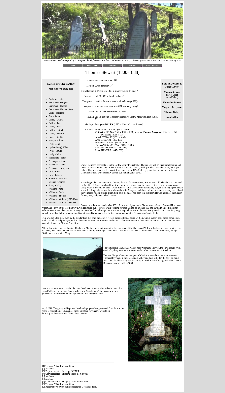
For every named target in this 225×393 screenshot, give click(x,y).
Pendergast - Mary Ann (59, 168)
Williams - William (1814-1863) (63, 202)
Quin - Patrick (55, 175)
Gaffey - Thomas (56, 133)
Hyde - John (54, 144)
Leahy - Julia (55, 154)
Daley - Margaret (56, 113)
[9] (43, 387)
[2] (43, 368)
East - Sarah (54, 116)
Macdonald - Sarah (57, 157)
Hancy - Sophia (56, 137)
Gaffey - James (56, 123)
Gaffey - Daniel (56, 119)
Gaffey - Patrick (56, 130)
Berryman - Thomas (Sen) (61, 109)
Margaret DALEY (104, 124)
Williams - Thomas (57, 195)
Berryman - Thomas (58, 106)
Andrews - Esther (57, 99)
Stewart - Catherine (57, 178)
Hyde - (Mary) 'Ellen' (58, 147)
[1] (115, 80)
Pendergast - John (57, 164)
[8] (43, 384)
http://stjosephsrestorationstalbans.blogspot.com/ (64, 313)
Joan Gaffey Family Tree (61, 89)
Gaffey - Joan (55, 126)
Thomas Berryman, (152, 132)
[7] (43, 381)
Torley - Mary (55, 185)
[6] (43, 379)
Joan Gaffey (172, 117)
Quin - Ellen (54, 171)
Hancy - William (56, 140)
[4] (43, 374)
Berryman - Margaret (58, 102)
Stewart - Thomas (57, 182)
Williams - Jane (56, 189)
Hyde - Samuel (55, 151)
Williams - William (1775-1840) (63, 199)
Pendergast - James (57, 161)
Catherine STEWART (106, 132)
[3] (43, 371)
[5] (43, 376)
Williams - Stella (56, 192)
